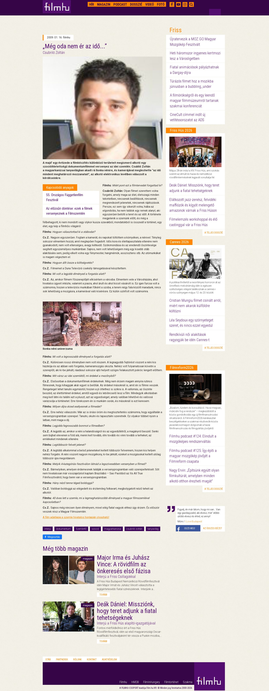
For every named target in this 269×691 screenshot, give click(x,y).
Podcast (120, 4)
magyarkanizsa (112, 528)
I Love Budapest (193, 521)
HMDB (135, 682)
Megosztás (52, 537)
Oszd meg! (189, 528)
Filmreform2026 (182, 367)
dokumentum (63, 528)
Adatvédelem (109, 659)
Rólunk (77, 659)
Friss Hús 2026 (181, 130)
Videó (149, 4)
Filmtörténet (171, 682)
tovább (103, 594)
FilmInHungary (151, 682)
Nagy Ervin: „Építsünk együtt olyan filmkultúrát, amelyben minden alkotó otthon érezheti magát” (194, 475)
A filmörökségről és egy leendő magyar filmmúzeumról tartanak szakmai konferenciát (194, 100)
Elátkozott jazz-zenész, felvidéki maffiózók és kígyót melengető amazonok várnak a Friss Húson (193, 205)
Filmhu (123, 682)
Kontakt (92, 659)
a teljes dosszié (213, 232)
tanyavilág (153, 528)
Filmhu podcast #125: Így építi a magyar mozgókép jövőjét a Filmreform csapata (193, 456)
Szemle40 (81, 528)
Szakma (187, 682)
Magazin (103, 4)
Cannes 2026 (179, 242)
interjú (47, 528)
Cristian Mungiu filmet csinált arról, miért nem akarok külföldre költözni (195, 305)
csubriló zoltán (134, 528)
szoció (95, 528)
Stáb (48, 659)
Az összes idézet (212, 528)
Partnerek (62, 659)
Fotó (161, 4)
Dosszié (136, 4)
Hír (91, 4)
